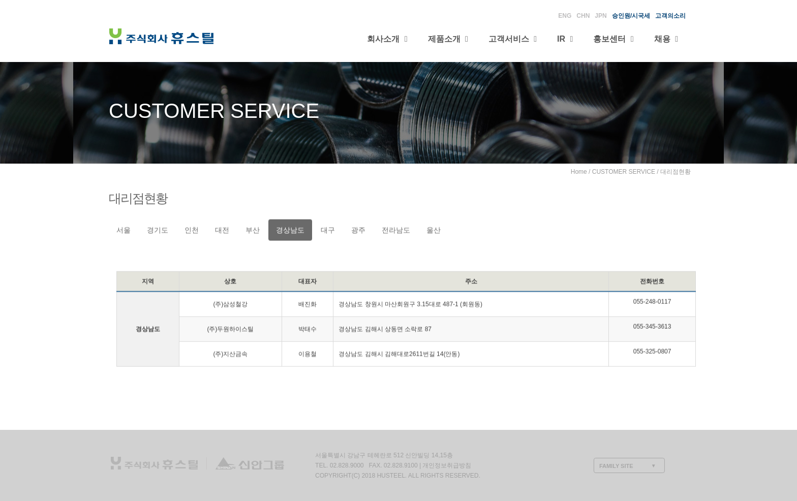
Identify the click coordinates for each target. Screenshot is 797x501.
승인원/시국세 (631, 15)
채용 (666, 39)
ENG (564, 15)
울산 (433, 231)
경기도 (157, 231)
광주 (358, 231)
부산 (253, 231)
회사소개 (387, 39)
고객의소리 (670, 15)
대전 (222, 231)
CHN (583, 15)
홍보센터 (613, 39)
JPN (600, 15)
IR (565, 39)
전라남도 (396, 231)
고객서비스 (512, 39)
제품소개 (448, 39)
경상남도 (290, 231)
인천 (192, 231)
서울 (123, 231)
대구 (328, 231)
